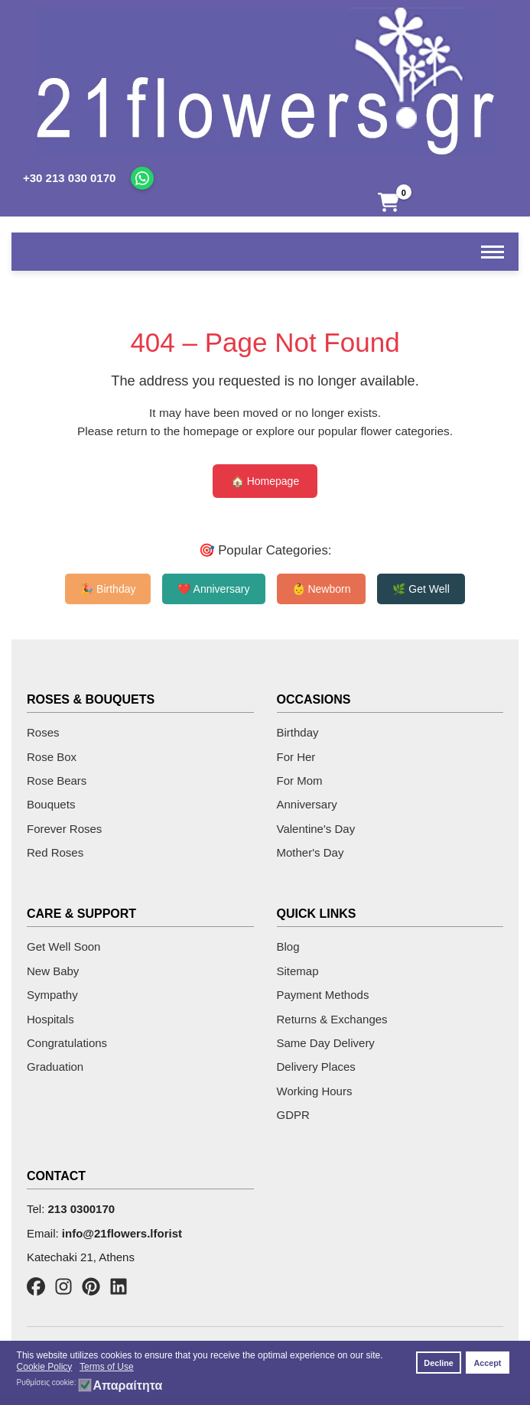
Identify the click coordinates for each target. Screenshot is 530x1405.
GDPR (293, 1114)
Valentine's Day (316, 828)
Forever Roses (64, 828)
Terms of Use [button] (107, 1366)
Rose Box (51, 756)
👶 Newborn (321, 589)
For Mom (300, 780)
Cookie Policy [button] (45, 1366)
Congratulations (67, 1042)
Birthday (298, 732)
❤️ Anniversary (213, 589)
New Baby (53, 970)
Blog (288, 946)
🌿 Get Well (420, 589)
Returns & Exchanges (332, 1019)
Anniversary (307, 804)
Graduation (55, 1066)
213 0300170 (81, 1208)
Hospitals (50, 1019)
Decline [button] (438, 1363)
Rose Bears (56, 780)
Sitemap (298, 970)
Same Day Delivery (326, 1042)
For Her (296, 756)
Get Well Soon (63, 946)
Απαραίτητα (127, 1385)
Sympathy (52, 994)
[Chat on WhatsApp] (142, 178)
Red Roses (55, 852)
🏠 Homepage (265, 481)
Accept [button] (487, 1363)
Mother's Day (310, 852)
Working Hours (315, 1091)
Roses (43, 732)
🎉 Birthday (107, 589)
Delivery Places (316, 1066)
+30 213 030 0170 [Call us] (69, 177)
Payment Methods (323, 994)
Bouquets (51, 804)
